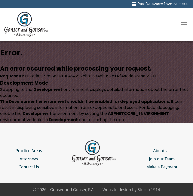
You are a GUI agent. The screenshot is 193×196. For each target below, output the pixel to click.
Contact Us (29, 167)
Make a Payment (161, 167)
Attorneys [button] (29, 159)
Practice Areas (29, 150)
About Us (161, 150)
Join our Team (162, 159)
